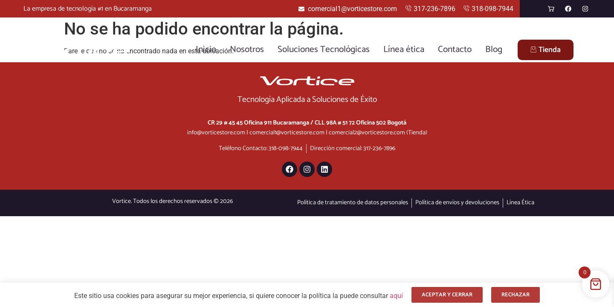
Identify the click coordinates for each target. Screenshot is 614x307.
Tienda (545, 49)
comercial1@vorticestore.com (286, 132)
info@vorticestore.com (216, 132)
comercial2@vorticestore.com (367, 132)
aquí (396, 296)
